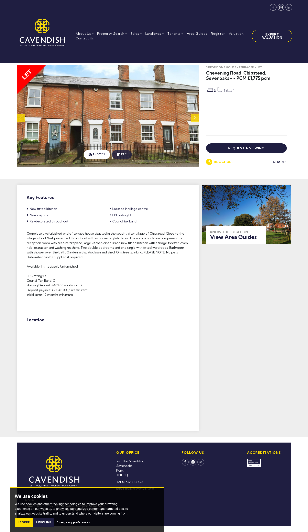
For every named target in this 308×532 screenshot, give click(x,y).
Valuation (236, 34)
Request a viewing (246, 148)
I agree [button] (24, 522)
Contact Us (85, 38)
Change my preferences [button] (73, 522)
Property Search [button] (112, 34)
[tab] (97, 154)
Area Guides (197, 34)
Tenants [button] (175, 34)
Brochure (220, 162)
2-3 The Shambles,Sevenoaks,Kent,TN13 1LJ (130, 468)
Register (218, 34)
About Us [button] (85, 34)
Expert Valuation (272, 35)
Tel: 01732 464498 (129, 482)
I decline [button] (43, 522)
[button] (195, 118)
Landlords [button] (154, 34)
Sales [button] (136, 34)
